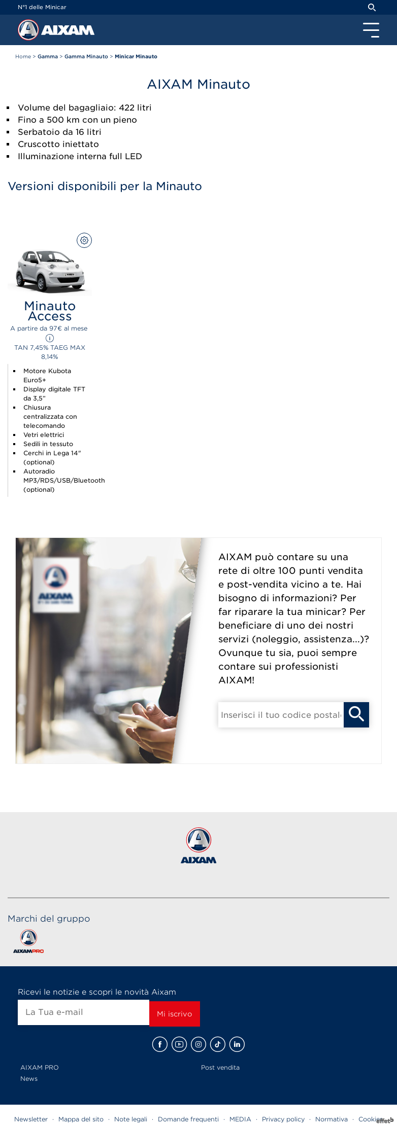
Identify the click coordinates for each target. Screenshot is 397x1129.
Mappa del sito (81, 1119)
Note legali (130, 1119)
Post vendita (220, 1067)
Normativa (331, 1119)
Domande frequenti (188, 1119)
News (29, 1078)
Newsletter (31, 1119)
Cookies (370, 1119)
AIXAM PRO (39, 1067)
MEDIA (240, 1119)
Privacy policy (283, 1119)
